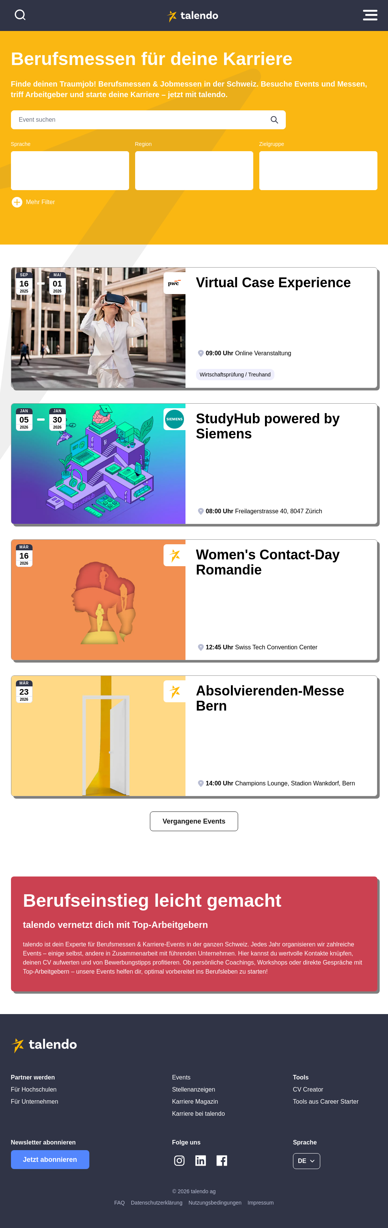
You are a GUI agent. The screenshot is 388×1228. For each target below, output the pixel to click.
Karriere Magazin (195, 1101)
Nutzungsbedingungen (215, 1203)
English (70, 174)
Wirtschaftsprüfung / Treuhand (235, 375)
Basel (194, 166)
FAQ (119, 1203)
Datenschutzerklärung (156, 1203)
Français (70, 166)
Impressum (261, 1203)
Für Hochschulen (34, 1089)
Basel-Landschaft (194, 181)
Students (318, 166)
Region (143, 144)
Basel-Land (194, 174)
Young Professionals (318, 174)
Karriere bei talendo (198, 1113)
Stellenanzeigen (193, 1089)
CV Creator (308, 1089)
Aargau (194, 159)
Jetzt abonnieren (50, 1159)
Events (181, 1077)
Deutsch (70, 159)
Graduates (318, 159)
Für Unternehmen (34, 1101)
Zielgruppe (271, 144)
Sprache (21, 144)
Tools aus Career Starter (325, 1101)
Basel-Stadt (194, 188)
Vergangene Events (193, 821)
